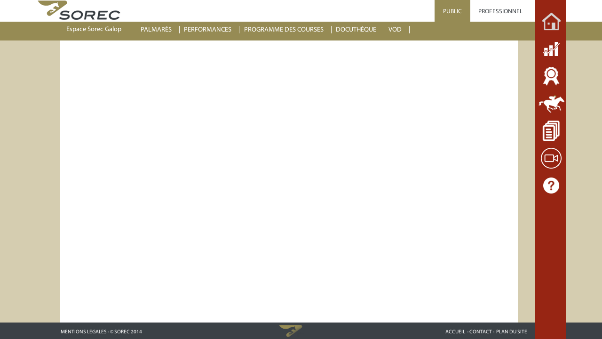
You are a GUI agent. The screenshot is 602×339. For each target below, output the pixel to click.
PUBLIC (452, 11)
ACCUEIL (455, 332)
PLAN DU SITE (511, 332)
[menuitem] (160, 30)
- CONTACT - (480, 332)
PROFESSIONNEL (500, 11)
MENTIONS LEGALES (84, 332)
